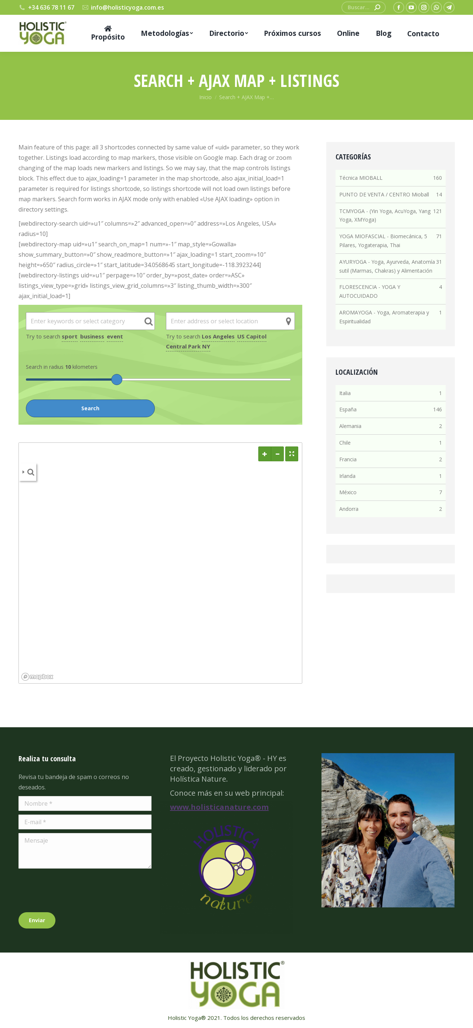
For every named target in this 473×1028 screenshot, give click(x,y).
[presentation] (74, 890)
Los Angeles (218, 336)
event (115, 336)
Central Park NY (188, 346)
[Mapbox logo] (37, 677)
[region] (160, 563)
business (92, 336)
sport (70, 336)
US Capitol (251, 336)
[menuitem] (108, 33)
